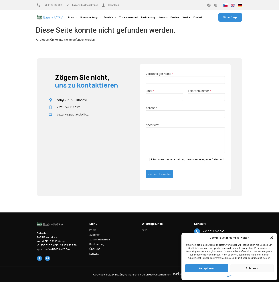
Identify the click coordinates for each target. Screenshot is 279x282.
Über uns (163, 17)
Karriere (175, 17)
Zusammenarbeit (128, 17)
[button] (272, 238)
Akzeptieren (207, 268)
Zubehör (110, 17)
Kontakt (197, 17)
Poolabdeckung (90, 17)
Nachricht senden (159, 174)
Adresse (151, 108)
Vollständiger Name (159, 74)
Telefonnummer (199, 91)
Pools (73, 17)
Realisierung (148, 17)
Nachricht (152, 125)
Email (150, 91)
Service (186, 17)
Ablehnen (252, 268)
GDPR (229, 276)
